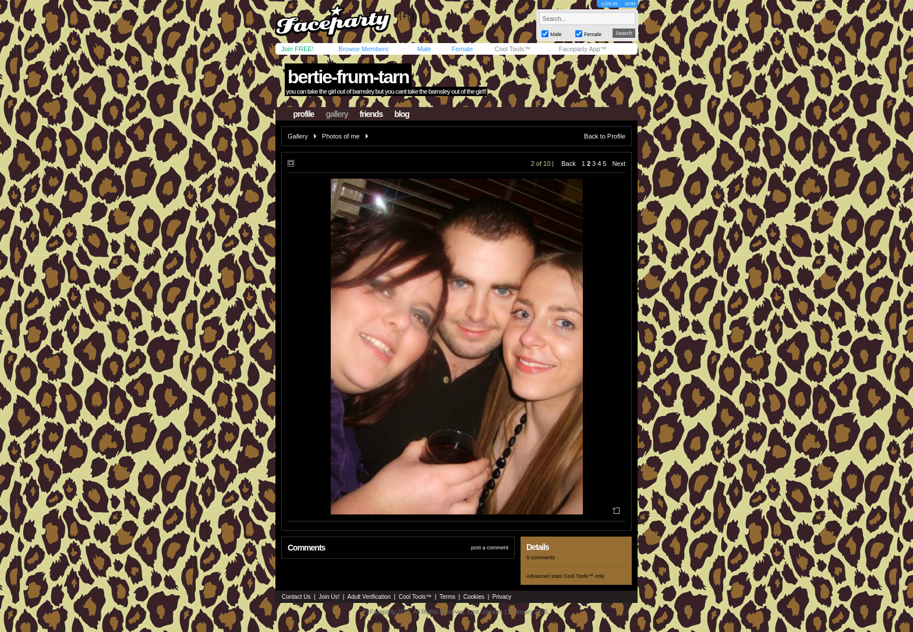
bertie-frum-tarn (348, 76)
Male (424, 48)
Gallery (298, 136)
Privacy (502, 597)
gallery (336, 114)
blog (401, 114)
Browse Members (363, 48)
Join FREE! (297, 48)
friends (371, 114)
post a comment (489, 548)
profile (303, 114)
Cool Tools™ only (584, 576)
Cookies (473, 597)
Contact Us (296, 597)
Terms (447, 597)
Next (618, 163)
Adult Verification (369, 597)
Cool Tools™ (512, 48)
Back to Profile (604, 136)
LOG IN (609, 3)
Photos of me (341, 136)
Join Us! (329, 597)
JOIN (630, 3)
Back (568, 163)
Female (462, 48)
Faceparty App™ (583, 48)
